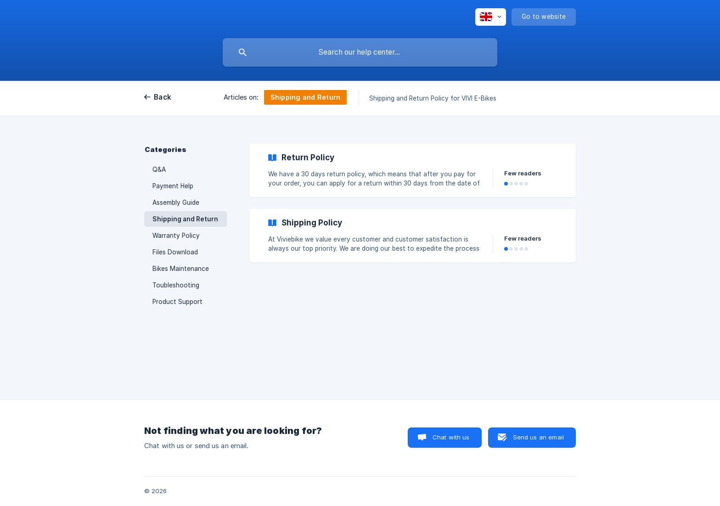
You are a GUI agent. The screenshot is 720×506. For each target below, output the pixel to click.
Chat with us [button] (451, 437)
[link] (413, 170)
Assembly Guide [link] (175, 202)
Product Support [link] (177, 301)
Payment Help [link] (172, 186)
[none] (490, 17)
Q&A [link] (159, 169)
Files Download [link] (175, 252)
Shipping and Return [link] (185, 219)
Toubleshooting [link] (175, 285)
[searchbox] (360, 52)
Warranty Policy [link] (176, 235)
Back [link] (162, 97)
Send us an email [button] (538, 437)
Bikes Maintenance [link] (180, 268)
